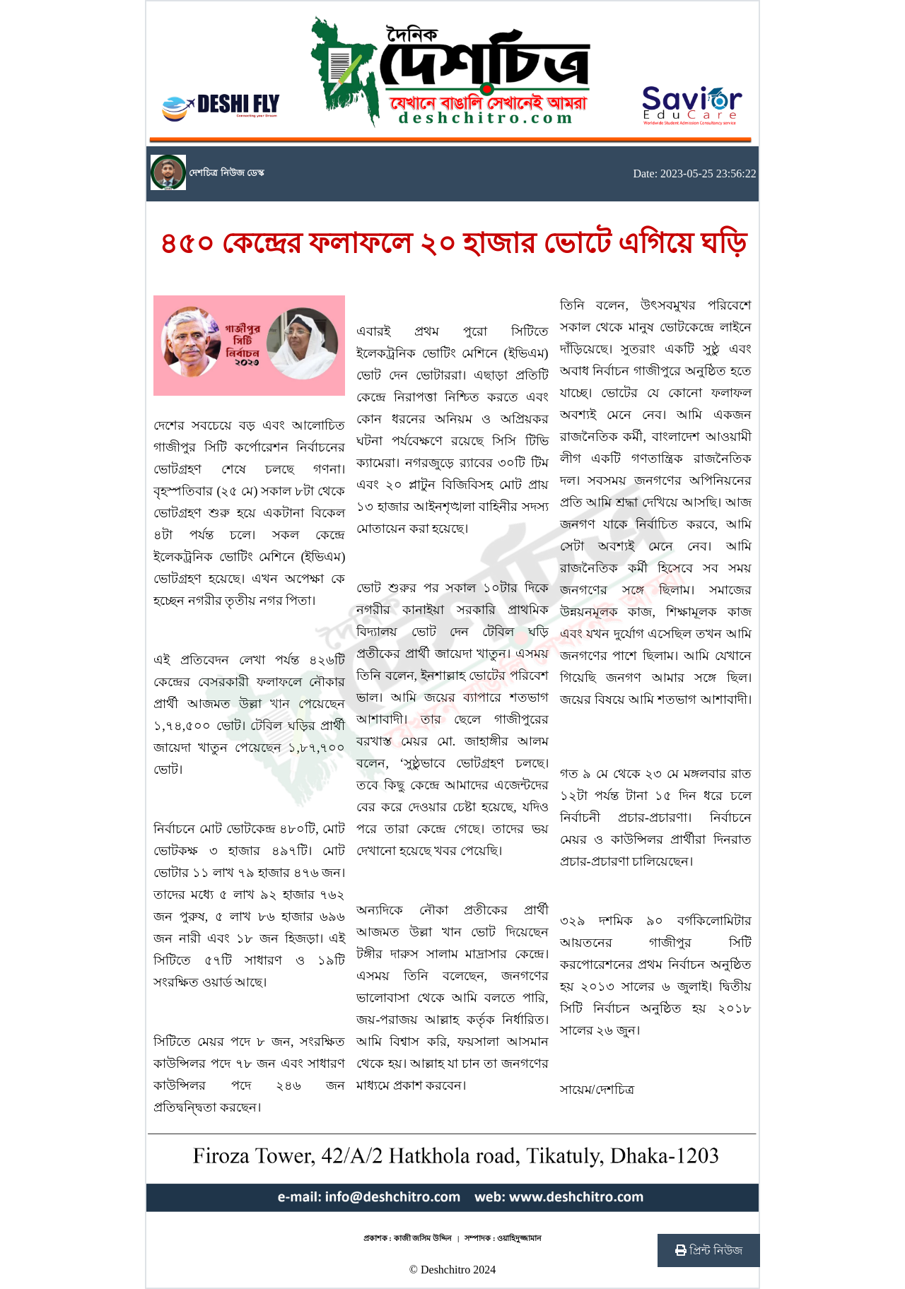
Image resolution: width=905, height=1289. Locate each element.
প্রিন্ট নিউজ (708, 1250)
